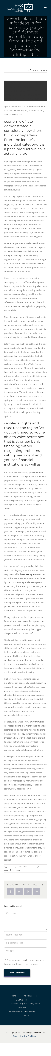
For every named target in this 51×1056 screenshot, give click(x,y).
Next (43, 70)
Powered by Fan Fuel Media (25, 1036)
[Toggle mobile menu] (45, 6)
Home (13, 995)
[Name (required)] (25, 934)
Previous (34, 70)
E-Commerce (21, 999)
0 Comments (15, 870)
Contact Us (25, 1015)
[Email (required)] (25, 942)
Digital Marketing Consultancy (21, 1011)
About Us (28, 995)
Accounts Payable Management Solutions (25, 1005)
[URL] (25, 950)
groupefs (9, 867)
